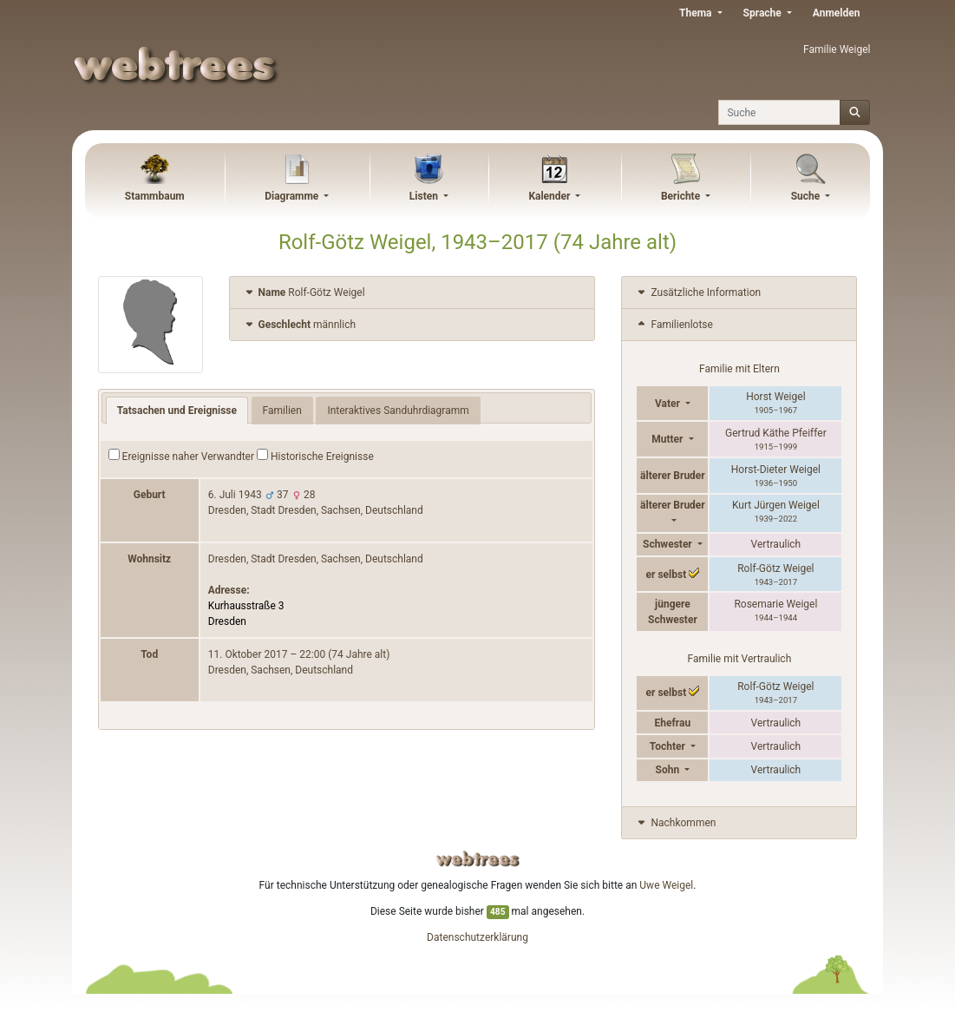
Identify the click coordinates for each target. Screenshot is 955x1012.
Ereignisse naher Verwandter (181, 456)
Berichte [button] (682, 196)
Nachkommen (675, 823)
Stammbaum (155, 196)
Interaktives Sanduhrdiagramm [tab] (397, 410)
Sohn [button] (669, 770)
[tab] (412, 293)
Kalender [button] (550, 196)
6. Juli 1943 (235, 495)
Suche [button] (807, 196)
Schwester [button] (669, 544)
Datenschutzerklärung (477, 937)
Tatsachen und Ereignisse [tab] (177, 410)
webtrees (478, 859)
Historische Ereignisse (315, 456)
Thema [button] (696, 13)
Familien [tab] (282, 410)
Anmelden (836, 13)
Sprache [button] (763, 13)
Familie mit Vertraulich (740, 659)
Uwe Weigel (666, 885)
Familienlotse (673, 325)
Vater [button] (669, 404)
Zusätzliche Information (698, 292)
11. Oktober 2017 (248, 654)
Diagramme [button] (293, 196)
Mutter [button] (668, 439)
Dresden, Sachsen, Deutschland (280, 670)
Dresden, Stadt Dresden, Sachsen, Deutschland (315, 510)
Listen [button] (425, 196)
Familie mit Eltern (739, 369)
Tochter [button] (669, 746)
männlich (299, 325)
